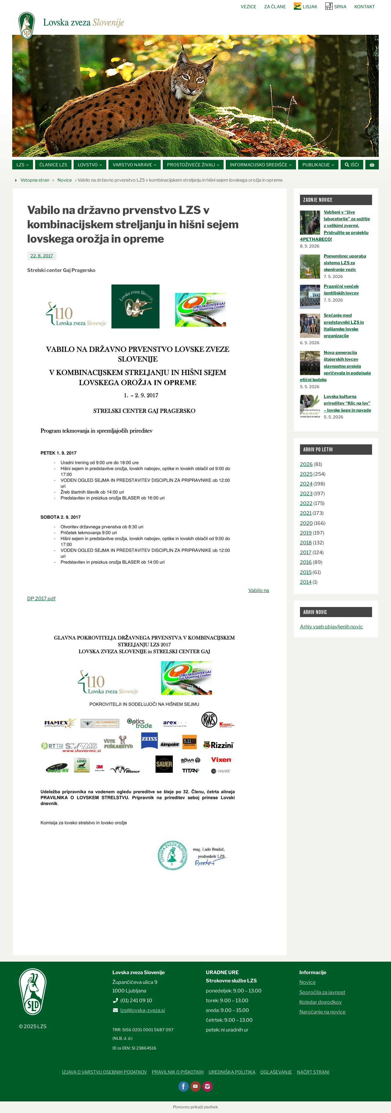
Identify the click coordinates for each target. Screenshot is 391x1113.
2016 (306, 562)
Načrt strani (313, 1072)
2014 (306, 582)
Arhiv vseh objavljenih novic (331, 627)
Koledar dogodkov (320, 1002)
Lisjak (310, 6)
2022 (306, 503)
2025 (306, 474)
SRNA (340, 6)
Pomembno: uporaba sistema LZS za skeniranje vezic (345, 262)
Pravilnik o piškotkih (178, 1072)
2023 (306, 494)
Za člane (275, 6)
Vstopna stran (34, 180)
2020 (306, 523)
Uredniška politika (232, 1072)
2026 (306, 464)
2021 (306, 513)
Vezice (248, 6)
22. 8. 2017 (42, 255)
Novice (64, 180)
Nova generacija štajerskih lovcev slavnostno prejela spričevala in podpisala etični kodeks (335, 366)
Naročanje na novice (322, 1012)
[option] (195, 96)
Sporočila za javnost (322, 992)
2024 (306, 484)
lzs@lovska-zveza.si (142, 1010)
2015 (306, 572)
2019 (306, 533)
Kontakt (364, 6)
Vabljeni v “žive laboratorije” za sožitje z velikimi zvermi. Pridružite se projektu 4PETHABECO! (335, 225)
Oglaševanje (276, 1072)
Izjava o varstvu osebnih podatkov (104, 1072)
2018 (306, 543)
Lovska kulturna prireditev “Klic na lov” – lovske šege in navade (347, 403)
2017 (306, 552)
